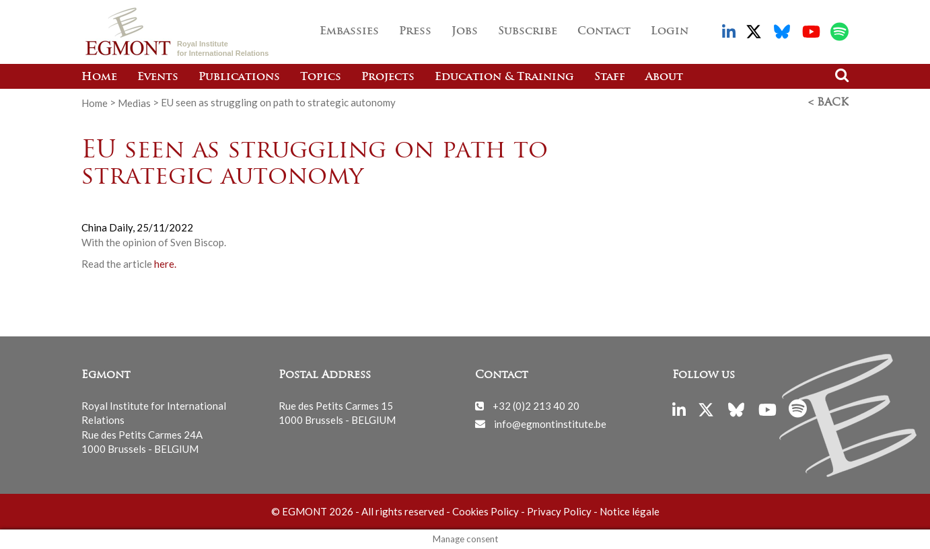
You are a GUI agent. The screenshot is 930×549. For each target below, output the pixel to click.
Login (669, 31)
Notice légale (629, 511)
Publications (239, 77)
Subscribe (527, 31)
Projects (388, 77)
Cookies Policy (485, 511)
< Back (828, 103)
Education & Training (504, 77)
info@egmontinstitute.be (550, 423)
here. (165, 264)
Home (99, 77)
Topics (320, 77)
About (664, 77)
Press (415, 31)
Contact (604, 31)
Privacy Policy (559, 511)
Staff (609, 77)
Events (157, 77)
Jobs (465, 31)
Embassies (349, 31)
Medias (134, 102)
